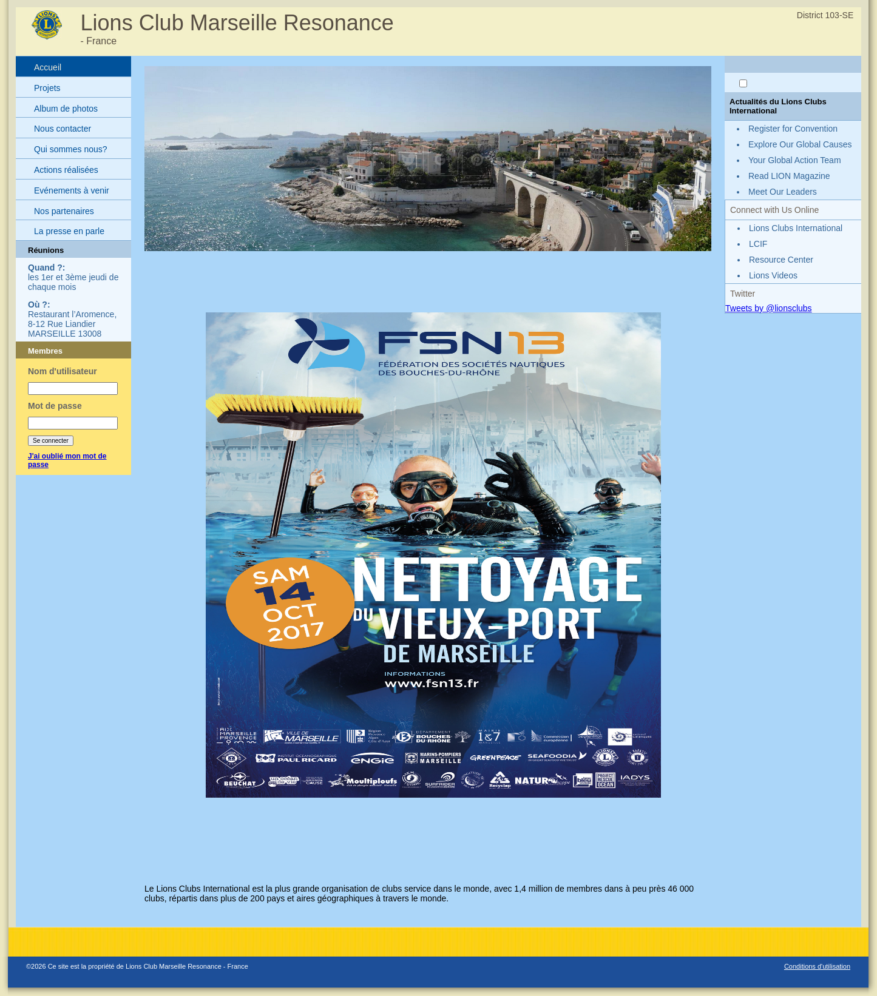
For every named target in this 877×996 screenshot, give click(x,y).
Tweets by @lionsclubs (768, 308)
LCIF (758, 244)
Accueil (47, 67)
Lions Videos (773, 275)
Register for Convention (793, 128)
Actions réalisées (66, 170)
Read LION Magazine (789, 176)
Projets (47, 88)
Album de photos (66, 108)
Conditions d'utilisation (817, 966)
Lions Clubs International (795, 228)
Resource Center (781, 259)
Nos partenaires (64, 211)
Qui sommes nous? (70, 149)
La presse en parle (69, 231)
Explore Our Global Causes (800, 144)
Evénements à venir (71, 190)
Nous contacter (62, 128)
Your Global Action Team (794, 160)
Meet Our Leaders (782, 192)
